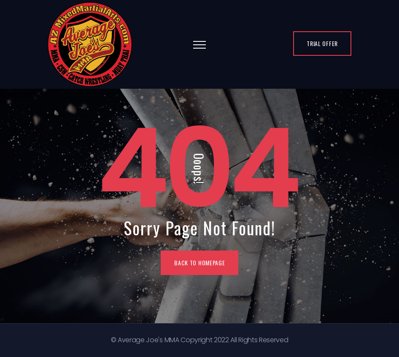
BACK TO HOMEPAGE (199, 262)
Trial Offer (322, 43)
